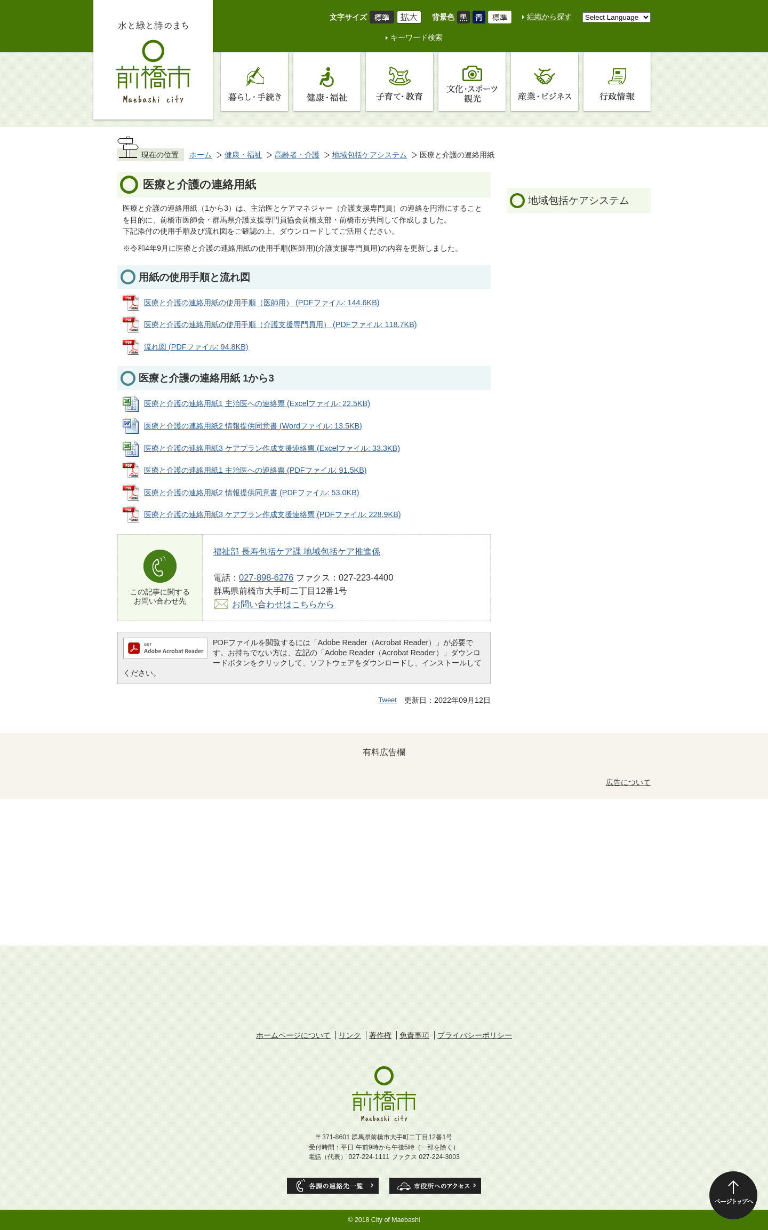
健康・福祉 (243, 154)
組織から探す (549, 16)
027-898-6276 (266, 577)
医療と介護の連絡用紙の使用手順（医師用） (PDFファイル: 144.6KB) (262, 302)
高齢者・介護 (297, 154)
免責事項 (414, 1035)
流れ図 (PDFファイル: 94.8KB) (196, 347)
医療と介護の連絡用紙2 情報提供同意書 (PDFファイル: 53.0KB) (251, 492)
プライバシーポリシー (474, 1035)
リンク (350, 1035)
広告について (628, 782)
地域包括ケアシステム (369, 154)
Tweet (387, 700)
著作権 (380, 1035)
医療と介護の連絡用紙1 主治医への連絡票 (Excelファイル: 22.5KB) (257, 403)
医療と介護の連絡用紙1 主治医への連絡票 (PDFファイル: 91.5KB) (255, 470)
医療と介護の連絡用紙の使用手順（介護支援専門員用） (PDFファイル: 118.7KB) (280, 324)
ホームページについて (293, 1035)
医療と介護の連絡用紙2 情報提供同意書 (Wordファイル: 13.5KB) (253, 426)
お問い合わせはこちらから (283, 604)
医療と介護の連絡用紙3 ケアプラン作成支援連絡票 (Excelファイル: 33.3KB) (272, 448)
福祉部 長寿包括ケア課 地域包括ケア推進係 (296, 551)
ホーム (200, 154)
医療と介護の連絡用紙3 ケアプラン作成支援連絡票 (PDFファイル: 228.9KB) (272, 514)
